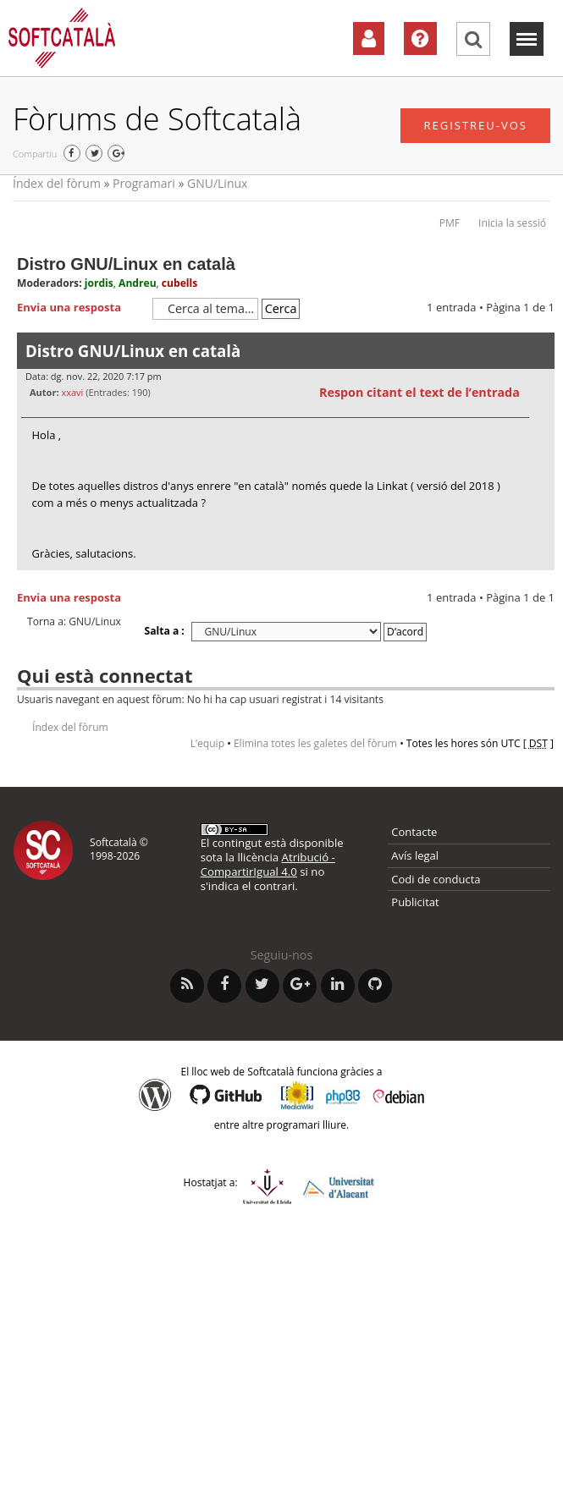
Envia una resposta (80, 308)
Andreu (138, 283)
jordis (99, 283)
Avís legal (415, 855)
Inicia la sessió (512, 223)
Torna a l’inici (541, 581)
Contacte (414, 831)
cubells (179, 283)
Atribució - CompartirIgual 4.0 (268, 864)
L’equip (207, 743)
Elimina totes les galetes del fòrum (315, 743)
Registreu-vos (475, 125)
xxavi (72, 392)
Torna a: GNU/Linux (74, 622)
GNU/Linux (217, 183)
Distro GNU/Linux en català (126, 264)
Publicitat (415, 902)
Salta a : (165, 631)
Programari (144, 183)
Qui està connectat (104, 675)
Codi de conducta (435, 879)
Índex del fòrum (57, 183)
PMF (449, 223)
